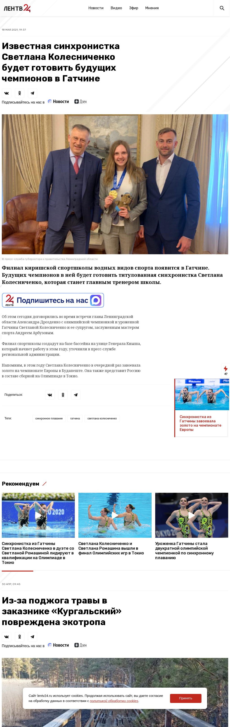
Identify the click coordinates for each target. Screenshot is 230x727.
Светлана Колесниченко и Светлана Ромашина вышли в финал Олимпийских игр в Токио (111, 548)
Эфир (133, 8)
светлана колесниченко (102, 418)
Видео (116, 8)
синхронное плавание (49, 418)
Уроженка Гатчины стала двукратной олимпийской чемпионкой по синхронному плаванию (184, 550)
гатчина (75, 418)
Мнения (152, 8)
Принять (185, 698)
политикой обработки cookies (114, 701)
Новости (96, 8)
